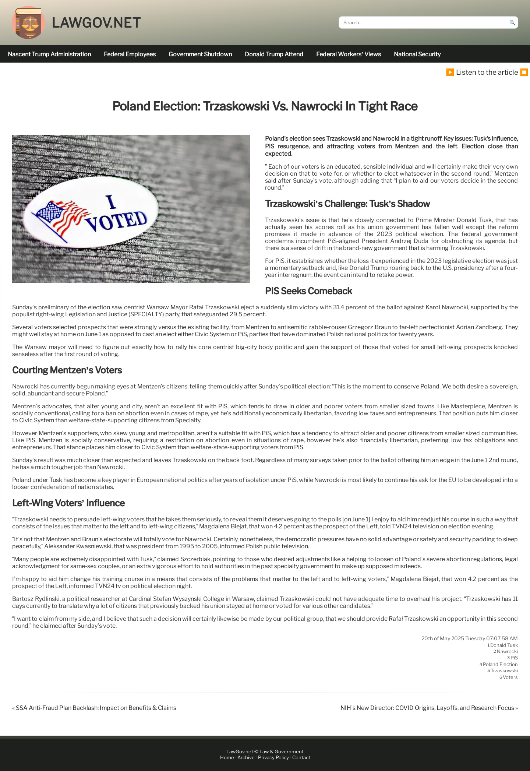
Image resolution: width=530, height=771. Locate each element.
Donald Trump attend (274, 54)
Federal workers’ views (348, 54)
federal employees (130, 54)
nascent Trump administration (49, 54)
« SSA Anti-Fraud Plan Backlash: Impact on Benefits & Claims (94, 707)
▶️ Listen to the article (482, 72)
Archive (246, 758)
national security (417, 54)
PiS (514, 658)
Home (227, 758)
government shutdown (200, 54)
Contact (301, 758)
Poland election (500, 664)
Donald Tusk (504, 645)
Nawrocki (507, 651)
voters (510, 677)
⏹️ (524, 72)
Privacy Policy (273, 758)
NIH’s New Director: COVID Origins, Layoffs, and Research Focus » (429, 707)
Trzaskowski (504, 671)
